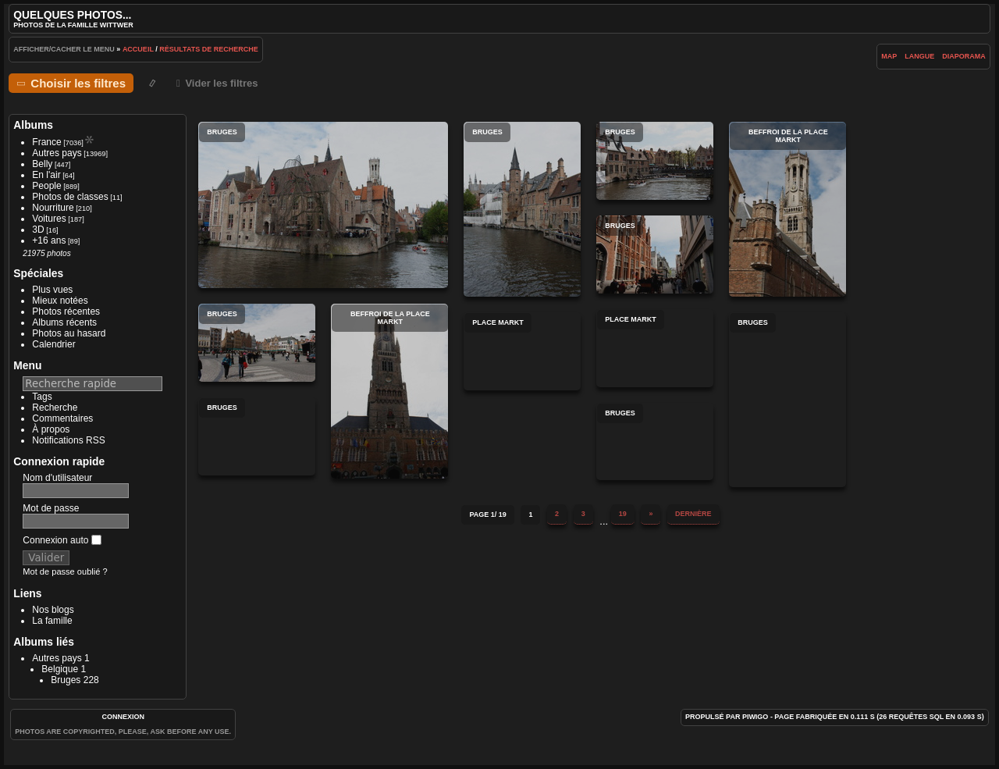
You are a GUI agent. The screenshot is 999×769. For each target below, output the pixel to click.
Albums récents (64, 322)
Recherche (54, 407)
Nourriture (52, 207)
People (46, 185)
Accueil (138, 49)
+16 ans (49, 240)
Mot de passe (51, 508)
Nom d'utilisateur (57, 477)
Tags (42, 396)
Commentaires (62, 418)
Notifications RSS (68, 440)
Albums (33, 125)
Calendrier (53, 344)
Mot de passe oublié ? (65, 571)
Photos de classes (70, 196)
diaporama (964, 56)
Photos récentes (66, 311)
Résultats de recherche (208, 49)
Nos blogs (52, 609)
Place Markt (654, 348)
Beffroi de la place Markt (787, 209)
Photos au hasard (68, 333)
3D (38, 229)
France (46, 142)
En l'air (46, 174)
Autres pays (56, 153)
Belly (42, 163)
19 (623, 514)
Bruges (65, 680)
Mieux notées (59, 300)
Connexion (122, 717)
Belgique (59, 669)
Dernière (693, 514)
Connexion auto (62, 540)
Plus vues (52, 289)
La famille (52, 620)
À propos (50, 429)
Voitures (49, 218)
